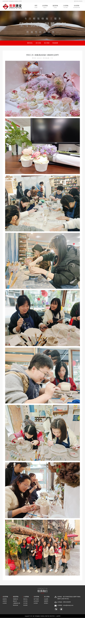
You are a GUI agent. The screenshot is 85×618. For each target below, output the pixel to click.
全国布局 (5, 601)
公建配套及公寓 (16, 603)
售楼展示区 (15, 599)
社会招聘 (46, 599)
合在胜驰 (76, 7)
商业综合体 (15, 605)
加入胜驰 (46, 596)
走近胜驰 (45, 7)
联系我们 (46, 603)
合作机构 (36, 603)
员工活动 (38, 43)
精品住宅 (15, 601)
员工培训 (46, 43)
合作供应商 (36, 601)
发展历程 (5, 599)
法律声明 (58, 616)
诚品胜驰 (55, 7)
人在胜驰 (65, 7)
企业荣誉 (5, 603)
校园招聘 (46, 601)
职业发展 (55, 43)
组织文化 (29, 43)
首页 (35, 7)
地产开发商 (36, 599)
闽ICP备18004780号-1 (51, 616)
